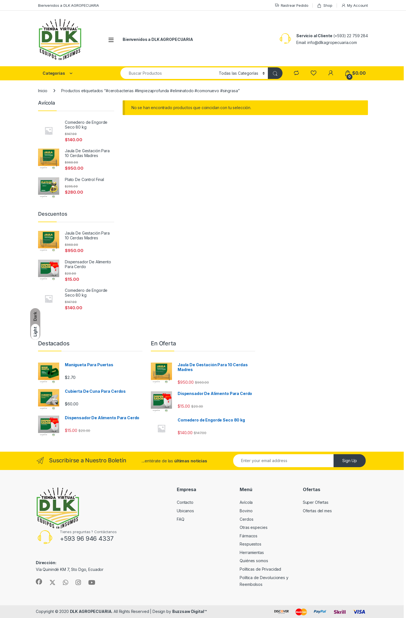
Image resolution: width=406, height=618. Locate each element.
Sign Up (349, 460)
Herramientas (252, 552)
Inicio (42, 90)
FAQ (180, 519)
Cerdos (246, 519)
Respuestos (250, 544)
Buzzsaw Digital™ (189, 611)
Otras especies (253, 527)
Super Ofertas (315, 502)
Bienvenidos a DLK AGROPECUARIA (68, 5)
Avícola (246, 502)
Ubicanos (185, 510)
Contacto (185, 502)
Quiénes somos (254, 560)
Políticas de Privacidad (260, 569)
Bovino (246, 510)
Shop (324, 5)
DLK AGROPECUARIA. (91, 611)
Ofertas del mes (317, 510)
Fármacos (248, 535)
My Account (354, 5)
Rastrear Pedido (291, 5)
